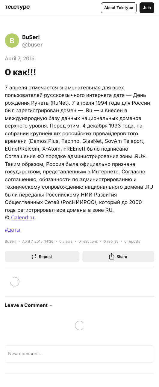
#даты (12, 230)
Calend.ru (22, 217)
